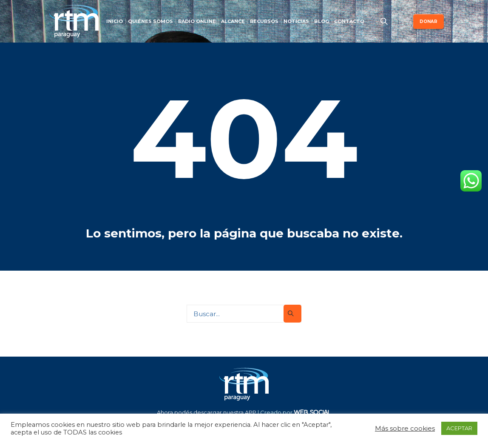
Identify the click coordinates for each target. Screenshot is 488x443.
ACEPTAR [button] (459, 428)
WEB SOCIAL (312, 412)
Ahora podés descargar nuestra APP (206, 412)
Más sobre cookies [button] (405, 428)
